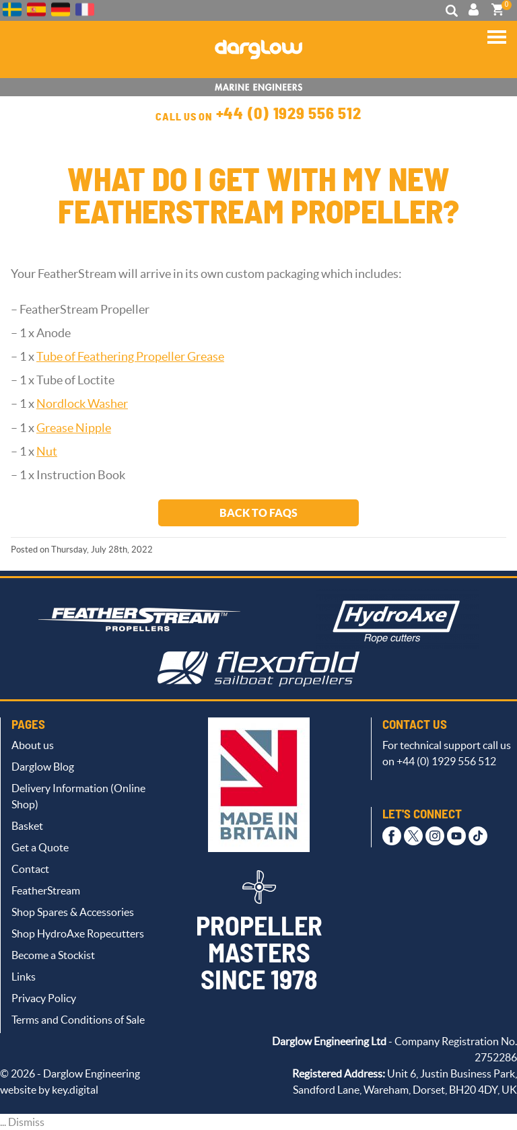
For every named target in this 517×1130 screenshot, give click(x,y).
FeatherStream (45, 890)
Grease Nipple (73, 428)
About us (32, 745)
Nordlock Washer (82, 404)
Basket (27, 826)
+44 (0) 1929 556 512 (288, 114)
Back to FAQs (258, 513)
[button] (497, 42)
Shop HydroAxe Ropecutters (77, 933)
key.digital (75, 1090)
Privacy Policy (43, 998)
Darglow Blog (42, 767)
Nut (46, 451)
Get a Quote (40, 847)
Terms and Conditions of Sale (78, 1020)
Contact (30, 869)
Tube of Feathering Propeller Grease (130, 356)
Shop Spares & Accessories (72, 912)
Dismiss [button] (26, 1122)
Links (23, 976)
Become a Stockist (53, 955)
